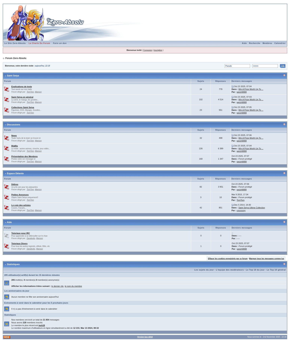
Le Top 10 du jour (255, 270)
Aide (244, 43)
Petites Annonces (20, 195)
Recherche (254, 43)
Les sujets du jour (204, 270)
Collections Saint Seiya (22, 107)
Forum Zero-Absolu (15, 58)
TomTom (30, 92)
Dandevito (31, 238)
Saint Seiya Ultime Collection (251, 208)
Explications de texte (21, 86)
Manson (38, 92)
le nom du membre (73, 286)
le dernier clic (57, 286)
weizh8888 (242, 92)
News (14, 135)
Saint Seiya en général (22, 97)
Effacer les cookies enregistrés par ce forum (228, 259)
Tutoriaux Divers (19, 243)
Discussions (13, 124)
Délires (14, 184)
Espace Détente (15, 173)
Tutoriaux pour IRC (20, 233)
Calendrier (279, 43)
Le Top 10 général (276, 270)
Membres (267, 43)
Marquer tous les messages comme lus (266, 259)
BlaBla (14, 146)
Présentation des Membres (24, 156)
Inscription (158, 50)
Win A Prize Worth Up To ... (251, 89)
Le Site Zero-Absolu (15, 43)
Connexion (147, 50)
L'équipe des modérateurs (230, 270)
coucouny (241, 210)
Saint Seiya (13, 75)
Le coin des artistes (21, 205)
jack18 (42, 325)
